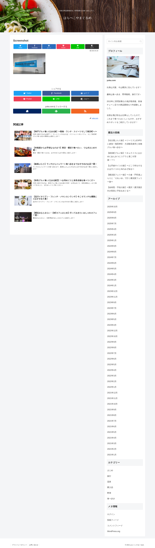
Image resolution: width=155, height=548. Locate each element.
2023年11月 (112, 297)
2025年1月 (111, 240)
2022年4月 (111, 370)
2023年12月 (112, 291)
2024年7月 (111, 257)
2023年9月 (111, 302)
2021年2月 (111, 449)
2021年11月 (112, 398)
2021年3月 (111, 443)
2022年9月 (111, 342)
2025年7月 (111, 223)
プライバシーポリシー (19, 545)
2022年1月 (111, 387)
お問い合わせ (33, 545)
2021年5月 (111, 432)
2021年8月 (111, 415)
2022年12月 (112, 331)
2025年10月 (112, 207)
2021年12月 (112, 393)
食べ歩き (111, 499)
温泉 (109, 482)
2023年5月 (111, 319)
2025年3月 (111, 235)
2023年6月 (111, 314)
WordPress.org (113, 531)
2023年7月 (111, 308)
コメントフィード (115, 526)
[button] (141, 41)
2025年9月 (111, 212)
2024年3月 (111, 280)
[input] (125, 41)
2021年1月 (111, 455)
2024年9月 (111, 246)
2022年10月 (112, 336)
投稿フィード (113, 520)
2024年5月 (111, 269)
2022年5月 (111, 364)
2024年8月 (111, 252)
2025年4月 (111, 229)
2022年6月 (111, 359)
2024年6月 (111, 263)
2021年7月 (111, 421)
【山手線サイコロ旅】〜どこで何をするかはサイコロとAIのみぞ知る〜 (124, 167)
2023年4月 (111, 325)
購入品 (110, 487)
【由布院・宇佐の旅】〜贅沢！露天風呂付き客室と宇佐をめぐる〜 (124, 189)
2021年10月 (112, 404)
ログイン (111, 514)
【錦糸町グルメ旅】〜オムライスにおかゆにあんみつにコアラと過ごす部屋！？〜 (124, 156)
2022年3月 (111, 376)
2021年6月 (111, 426)
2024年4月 (111, 274)
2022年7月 (111, 353)
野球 (109, 493)
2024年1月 (111, 285)
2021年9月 (111, 410)
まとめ (110, 470)
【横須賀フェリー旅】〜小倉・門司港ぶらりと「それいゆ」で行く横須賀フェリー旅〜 (124, 178)
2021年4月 (111, 438)
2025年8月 (111, 218)
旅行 (109, 476)
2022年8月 (111, 347)
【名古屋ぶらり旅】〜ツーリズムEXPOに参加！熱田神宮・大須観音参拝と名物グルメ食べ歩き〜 (124, 144)
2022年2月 (111, 381)
